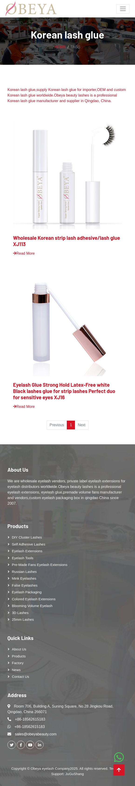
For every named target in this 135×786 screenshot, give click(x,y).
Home (60, 47)
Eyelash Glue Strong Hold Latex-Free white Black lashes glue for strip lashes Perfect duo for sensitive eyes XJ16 (64, 391)
